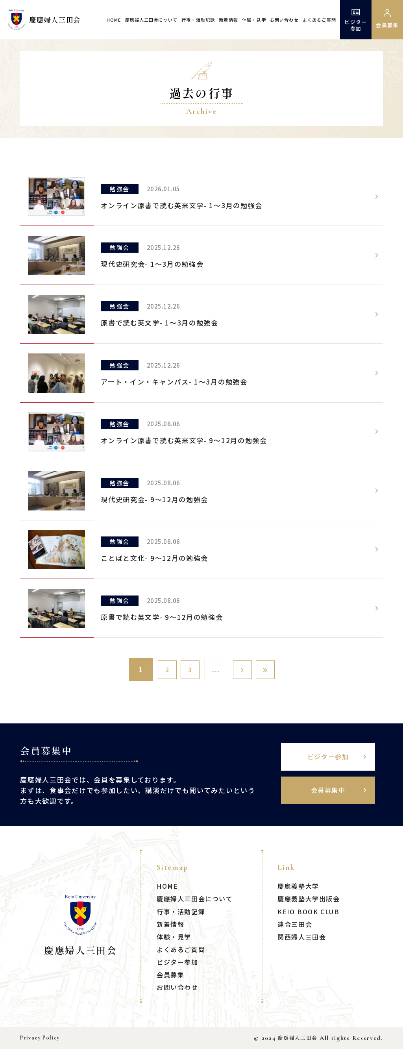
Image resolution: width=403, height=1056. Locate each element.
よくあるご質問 (319, 20)
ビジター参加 (355, 19)
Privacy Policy (40, 1044)
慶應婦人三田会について (151, 20)
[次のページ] (246, 669)
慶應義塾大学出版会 (310, 905)
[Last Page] (275, 669)
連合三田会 (295, 931)
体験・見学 (254, 20)
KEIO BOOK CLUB (310, 918)
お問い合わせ (284, 20)
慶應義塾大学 (299, 893)
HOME (114, 20)
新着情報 (228, 20)
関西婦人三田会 (303, 943)
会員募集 (171, 981)
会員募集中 (332, 797)
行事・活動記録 (198, 20)
